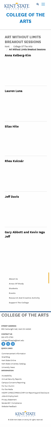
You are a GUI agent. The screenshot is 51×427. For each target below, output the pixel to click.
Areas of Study (16, 283)
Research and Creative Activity (24, 298)
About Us (13, 279)
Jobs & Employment (10, 395)
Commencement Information (14, 353)
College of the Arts (25, 17)
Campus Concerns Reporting (13, 382)
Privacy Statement (9, 399)
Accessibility (7, 375)
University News (8, 367)
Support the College (19, 302)
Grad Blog (6, 356)
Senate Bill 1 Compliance (12, 402)
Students (13, 288)
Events (12, 293)
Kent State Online (9, 360)
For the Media (7, 389)
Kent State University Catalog (13, 363)
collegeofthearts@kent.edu (12, 340)
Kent (7, 46)
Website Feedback (9, 406)
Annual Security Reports (11, 378)
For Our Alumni (8, 385)
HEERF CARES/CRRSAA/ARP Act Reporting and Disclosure (25, 392)
